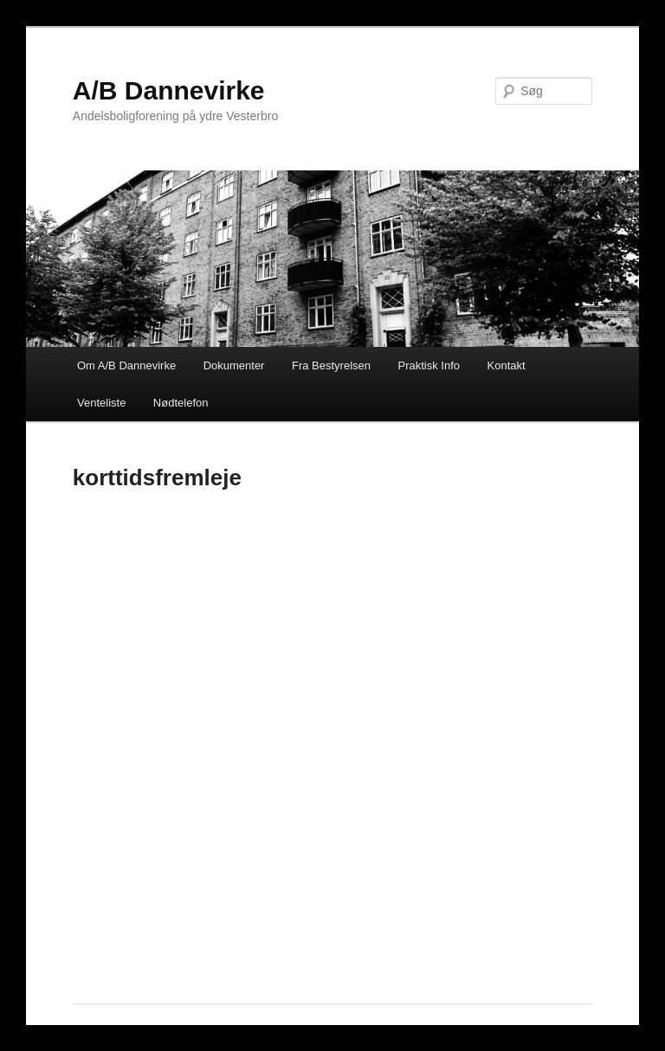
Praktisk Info (429, 365)
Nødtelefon (181, 402)
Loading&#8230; (332, 738)
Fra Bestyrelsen (331, 365)
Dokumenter (234, 365)
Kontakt (506, 365)
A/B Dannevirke (169, 90)
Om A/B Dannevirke (126, 365)
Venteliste (101, 402)
